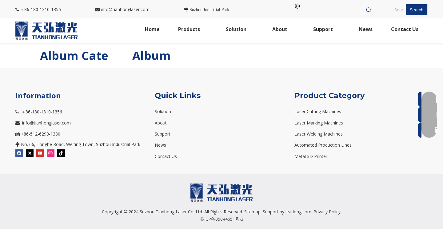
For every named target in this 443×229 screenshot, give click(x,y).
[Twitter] (30, 152)
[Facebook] (19, 152)
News (160, 145)
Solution (163, 111)
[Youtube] (40, 152)
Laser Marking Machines (318, 123)
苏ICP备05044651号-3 (221, 219)
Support (162, 134)
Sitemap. (252, 212)
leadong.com (298, 212)
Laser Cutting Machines (317, 111)
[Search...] (389, 9)
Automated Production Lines (323, 145)
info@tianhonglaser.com (122, 9)
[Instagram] (50, 152)
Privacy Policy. (327, 212)
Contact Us (166, 156)
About (161, 123)
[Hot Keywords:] (416, 9)
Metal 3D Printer (310, 156)
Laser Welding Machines (318, 134)
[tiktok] (61, 152)
